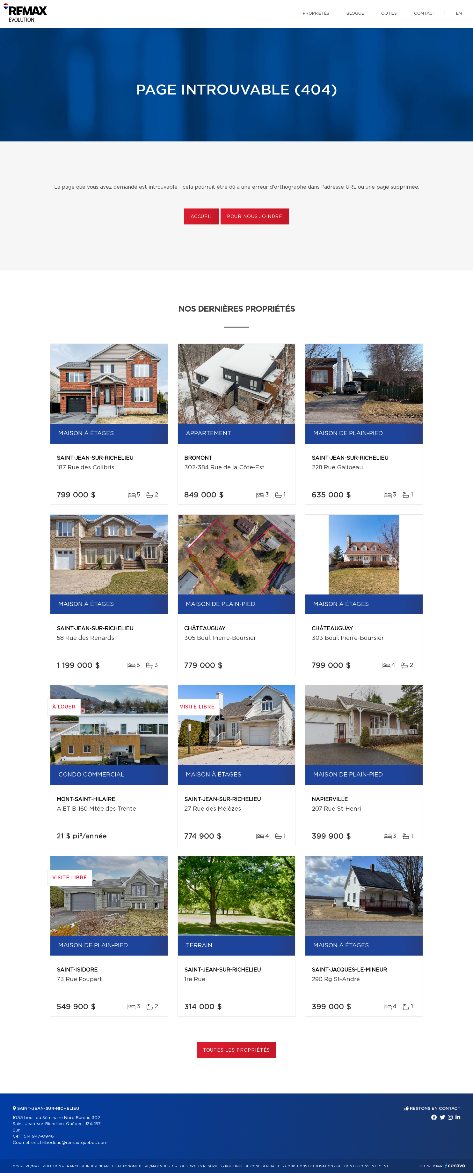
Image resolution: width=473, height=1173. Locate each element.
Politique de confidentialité (253, 1166)
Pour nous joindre (254, 217)
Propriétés (316, 13)
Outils (389, 13)
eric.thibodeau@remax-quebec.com (69, 1143)
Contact (424, 13)
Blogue (355, 13)
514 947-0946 (39, 1136)
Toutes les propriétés (236, 1050)
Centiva (455, 1165)
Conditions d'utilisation (309, 1166)
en (459, 13)
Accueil (202, 217)
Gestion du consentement (362, 1166)
